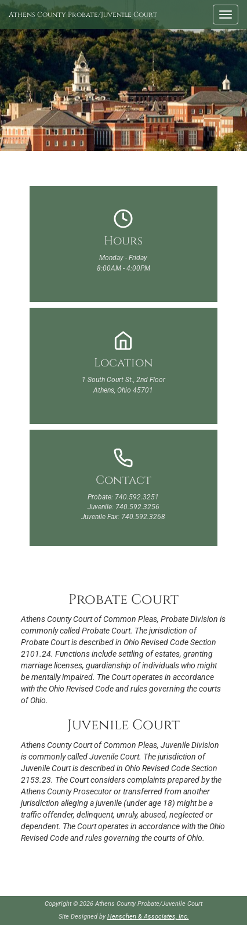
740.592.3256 (137, 507)
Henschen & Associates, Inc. (148, 916)
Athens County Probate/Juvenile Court (83, 14)
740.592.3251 (137, 497)
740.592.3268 (143, 517)
